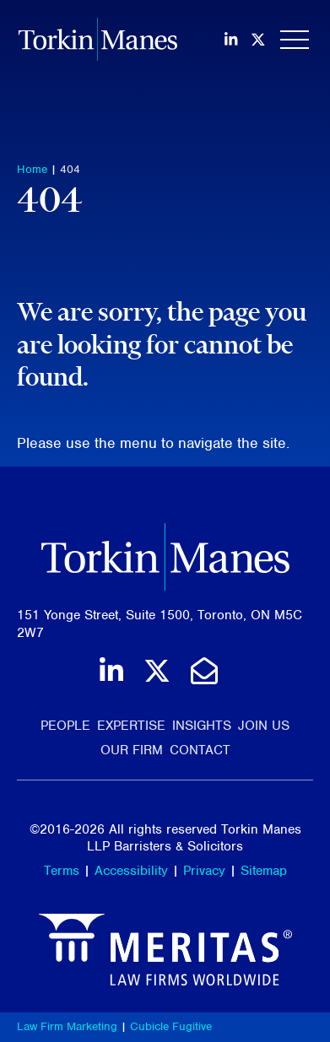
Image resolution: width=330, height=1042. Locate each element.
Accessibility (131, 870)
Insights (201, 725)
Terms (61, 870)
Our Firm (131, 750)
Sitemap (264, 870)
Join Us (263, 725)
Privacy (204, 870)
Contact (200, 750)
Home (32, 169)
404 (70, 169)
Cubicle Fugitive (171, 1026)
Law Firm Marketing (67, 1026)
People (65, 725)
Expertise (131, 725)
